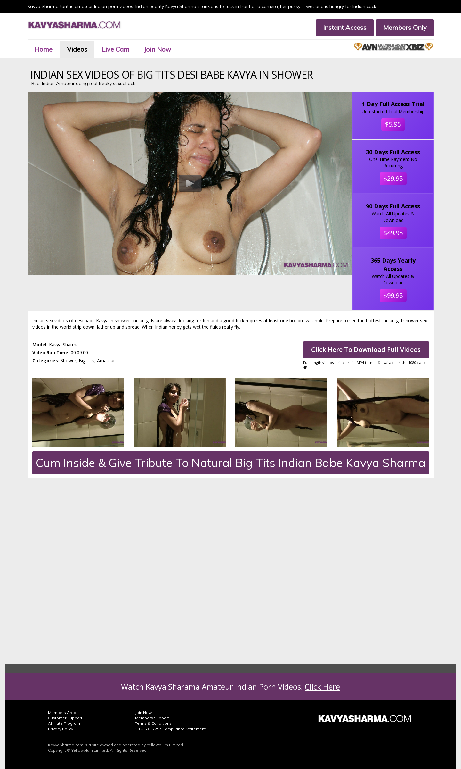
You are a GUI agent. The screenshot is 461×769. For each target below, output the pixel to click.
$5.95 (393, 124)
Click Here (322, 686)
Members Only (405, 27)
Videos (77, 49)
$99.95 (393, 295)
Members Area (62, 712)
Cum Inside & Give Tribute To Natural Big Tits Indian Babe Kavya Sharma (230, 463)
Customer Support (65, 717)
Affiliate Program (64, 723)
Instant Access (345, 27)
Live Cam (115, 49)
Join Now (157, 49)
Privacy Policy (60, 728)
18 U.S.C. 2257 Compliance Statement (170, 728)
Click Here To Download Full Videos (366, 349)
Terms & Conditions (153, 723)
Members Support (152, 717)
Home (44, 49)
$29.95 (393, 178)
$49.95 (393, 233)
